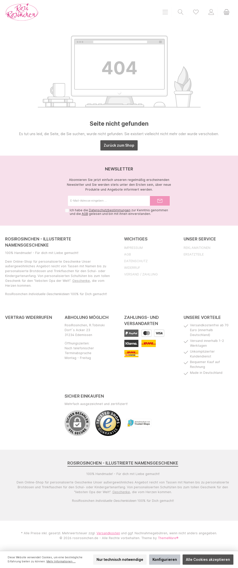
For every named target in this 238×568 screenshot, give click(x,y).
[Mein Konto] (211, 12)
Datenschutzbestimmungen (109, 210)
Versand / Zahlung (141, 274)
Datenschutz (136, 261)
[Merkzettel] (195, 12)
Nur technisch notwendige (120, 560)
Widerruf (132, 268)
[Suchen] (180, 12)
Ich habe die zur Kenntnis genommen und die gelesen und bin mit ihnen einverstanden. (118, 212)
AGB (84, 214)
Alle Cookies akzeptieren (208, 560)
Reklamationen (197, 248)
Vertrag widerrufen (28, 317)
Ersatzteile (194, 254)
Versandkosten (108, 533)
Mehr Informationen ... (61, 561)
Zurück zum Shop (119, 145)
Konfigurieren (164, 560)
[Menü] (165, 12)
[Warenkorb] (226, 12)
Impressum (133, 248)
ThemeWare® (168, 538)
